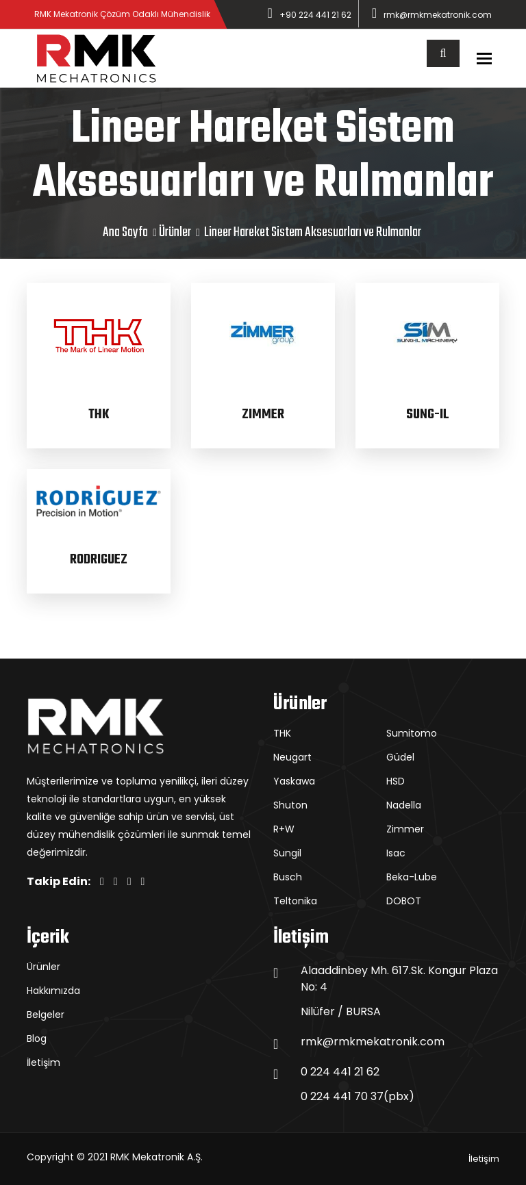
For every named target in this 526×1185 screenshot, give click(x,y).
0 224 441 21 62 (340, 1072)
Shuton (290, 805)
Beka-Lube (411, 877)
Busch (287, 877)
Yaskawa (294, 781)
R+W (284, 829)
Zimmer (405, 829)
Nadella (403, 805)
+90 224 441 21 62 (315, 15)
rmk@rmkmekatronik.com (438, 15)
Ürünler (175, 232)
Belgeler (45, 1014)
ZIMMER (263, 414)
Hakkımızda (53, 990)
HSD (395, 781)
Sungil (287, 853)
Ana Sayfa (125, 232)
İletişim (43, 1062)
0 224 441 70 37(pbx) (357, 1096)
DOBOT (403, 901)
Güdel (400, 757)
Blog (37, 1038)
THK (98, 414)
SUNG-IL (427, 414)
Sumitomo (411, 733)
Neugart (292, 757)
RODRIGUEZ (98, 559)
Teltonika (295, 901)
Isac (395, 853)
